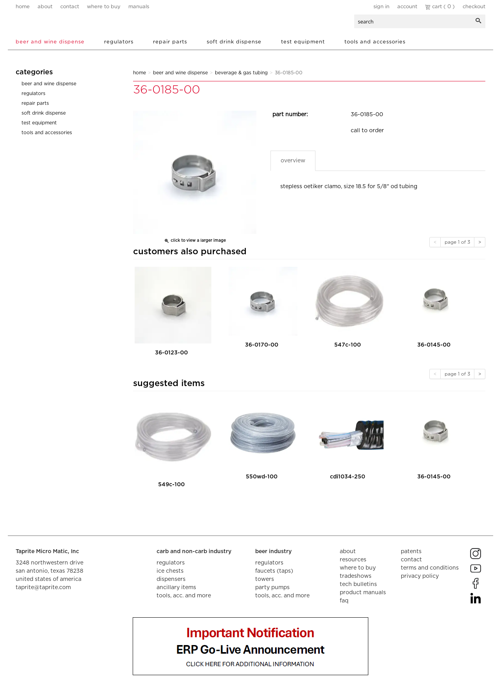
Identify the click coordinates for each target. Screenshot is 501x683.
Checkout (474, 6)
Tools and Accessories (374, 42)
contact (69, 6)
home (23, 6)
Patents (411, 551)
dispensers (171, 579)
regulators (171, 563)
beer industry (273, 551)
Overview (293, 161)
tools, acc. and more (184, 596)
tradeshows (355, 576)
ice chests (170, 571)
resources (353, 560)
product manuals (363, 592)
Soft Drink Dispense (234, 42)
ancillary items (176, 587)
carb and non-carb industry (194, 551)
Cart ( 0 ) (440, 6)
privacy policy (420, 576)
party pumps (272, 587)
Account (407, 6)
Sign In (381, 6)
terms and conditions (430, 568)
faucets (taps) (274, 571)
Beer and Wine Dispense (50, 42)
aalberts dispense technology (62, 23)
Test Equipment (303, 42)
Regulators (118, 42)
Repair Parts (170, 42)
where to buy (104, 6)
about (45, 6)
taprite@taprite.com (43, 587)
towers (264, 579)
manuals (138, 6)
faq (344, 601)
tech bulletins (358, 584)
